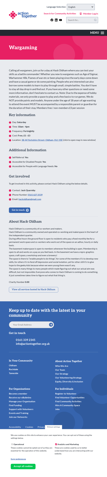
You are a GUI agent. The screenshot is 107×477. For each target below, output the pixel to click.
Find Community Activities (68, 401)
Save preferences (18, 459)
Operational (19, 444)
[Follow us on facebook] (52, 20)
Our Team (60, 369)
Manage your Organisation (22, 401)
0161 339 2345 (25, 339)
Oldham (13, 365)
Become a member (18, 393)
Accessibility (15, 427)
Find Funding (15, 405)
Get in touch (18, 210)
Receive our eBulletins (20, 397)
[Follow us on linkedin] (56, 20)
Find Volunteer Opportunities (69, 397)
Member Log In (90, 13)
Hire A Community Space (67, 405)
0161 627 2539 (35, 194)
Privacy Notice (45, 427)
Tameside (13, 373)
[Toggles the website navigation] (97, 33)
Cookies (29, 427)
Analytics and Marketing (68, 444)
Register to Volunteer (65, 393)
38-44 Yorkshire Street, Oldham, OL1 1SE (42, 140)
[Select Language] (81, 7)
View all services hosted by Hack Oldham (33, 289)
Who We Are (61, 366)
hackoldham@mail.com (30, 199)
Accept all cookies (23, 466)
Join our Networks (18, 417)
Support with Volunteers (21, 409)
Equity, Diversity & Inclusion (69, 381)
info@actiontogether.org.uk (33, 343)
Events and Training (18, 413)
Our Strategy (61, 373)
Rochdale (13, 369)
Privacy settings (53, 427)
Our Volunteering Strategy (68, 377)
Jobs (57, 409)
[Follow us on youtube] (60, 20)
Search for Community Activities (60, 13)
